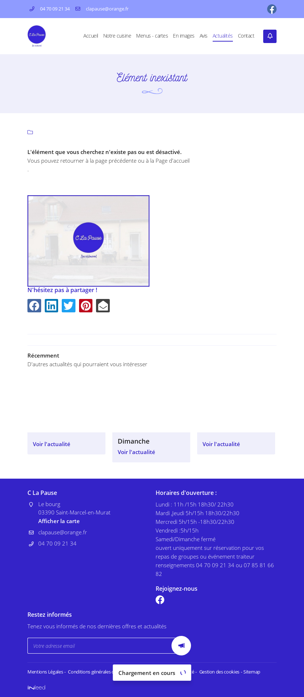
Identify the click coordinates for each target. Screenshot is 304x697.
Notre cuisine (117, 36)
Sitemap (246, 672)
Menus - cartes (152, 36)
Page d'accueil (173, 160)
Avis (204, 36)
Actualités (223, 36)
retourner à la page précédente (98, 160)
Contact (246, 36)
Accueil (90, 36)
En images (184, 36)
